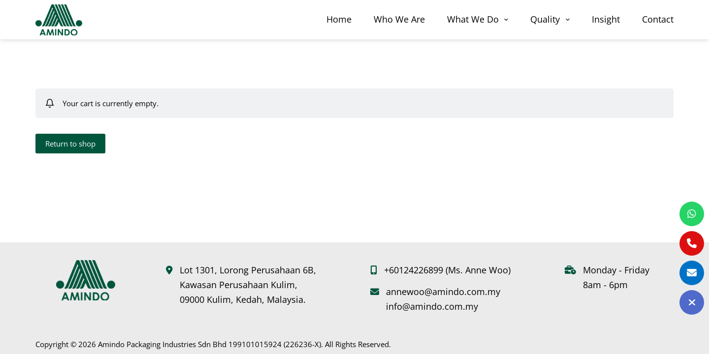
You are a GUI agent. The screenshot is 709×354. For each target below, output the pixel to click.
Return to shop (70, 143)
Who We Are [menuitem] (399, 19)
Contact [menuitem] (658, 19)
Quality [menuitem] (552, 19)
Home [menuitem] (339, 19)
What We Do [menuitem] (480, 19)
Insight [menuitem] (606, 19)
